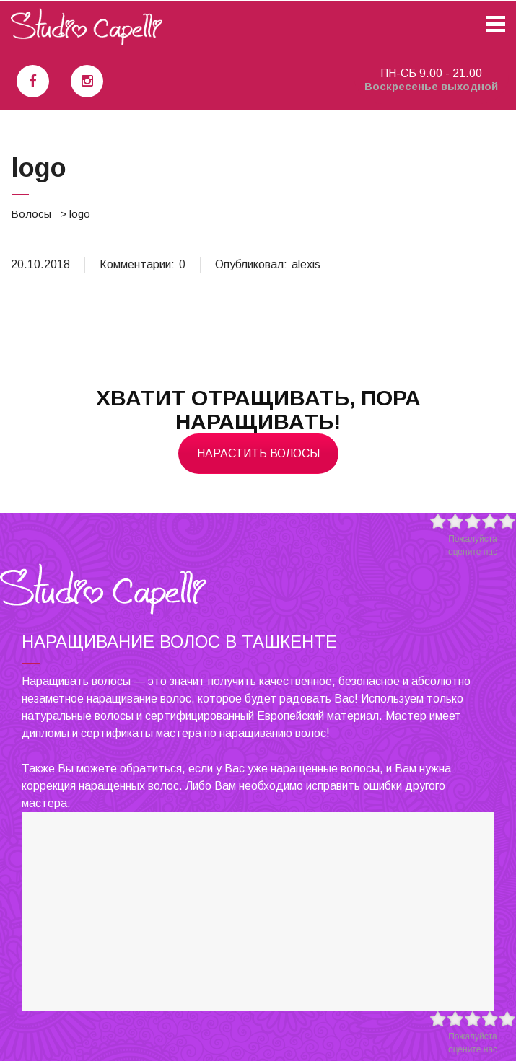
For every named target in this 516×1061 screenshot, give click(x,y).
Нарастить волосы (258, 453)
